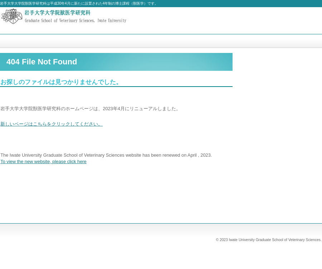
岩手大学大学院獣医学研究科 (71, 20)
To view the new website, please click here (43, 161)
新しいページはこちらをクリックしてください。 (51, 124)
